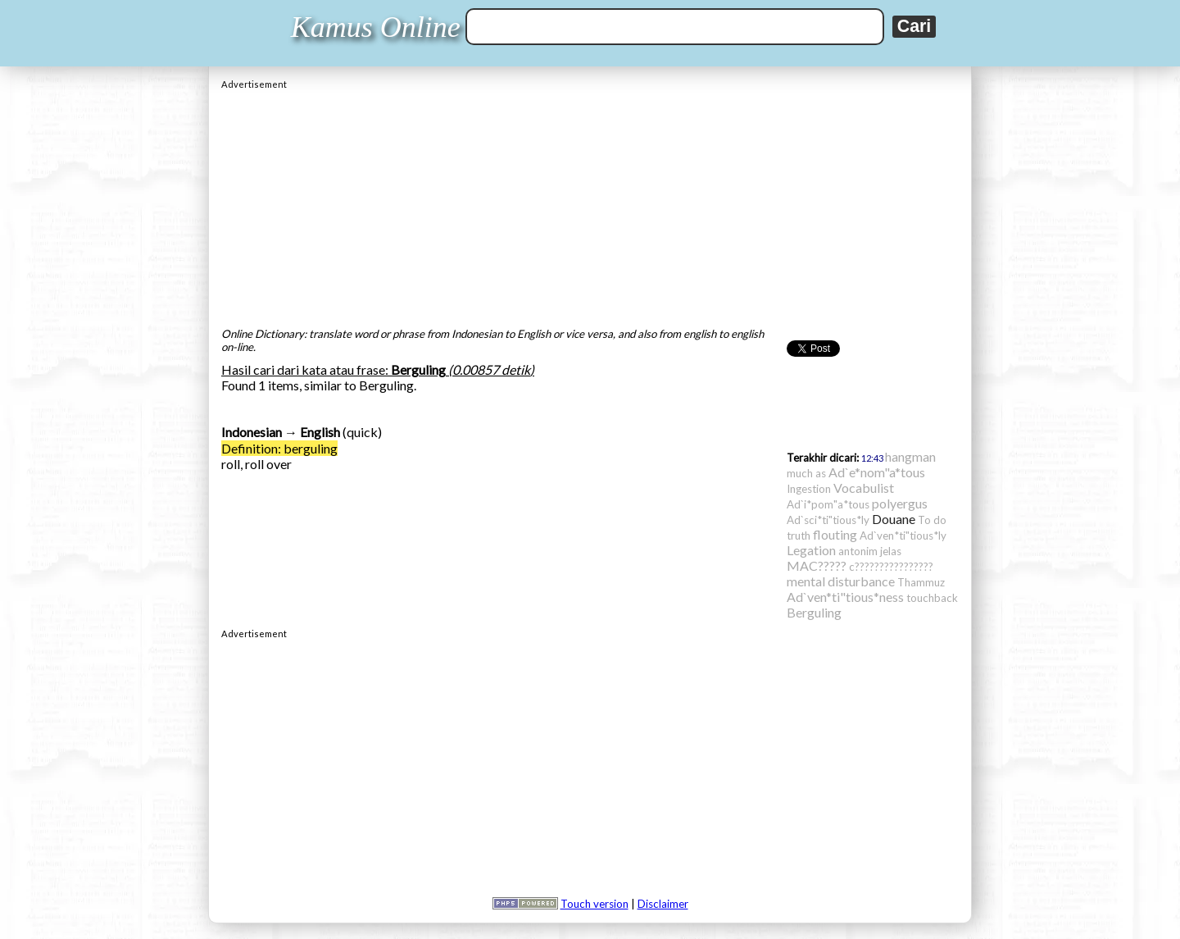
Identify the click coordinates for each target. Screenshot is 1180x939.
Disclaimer (663, 903)
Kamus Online (376, 27)
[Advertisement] (590, 204)
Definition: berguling (279, 448)
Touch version (594, 903)
